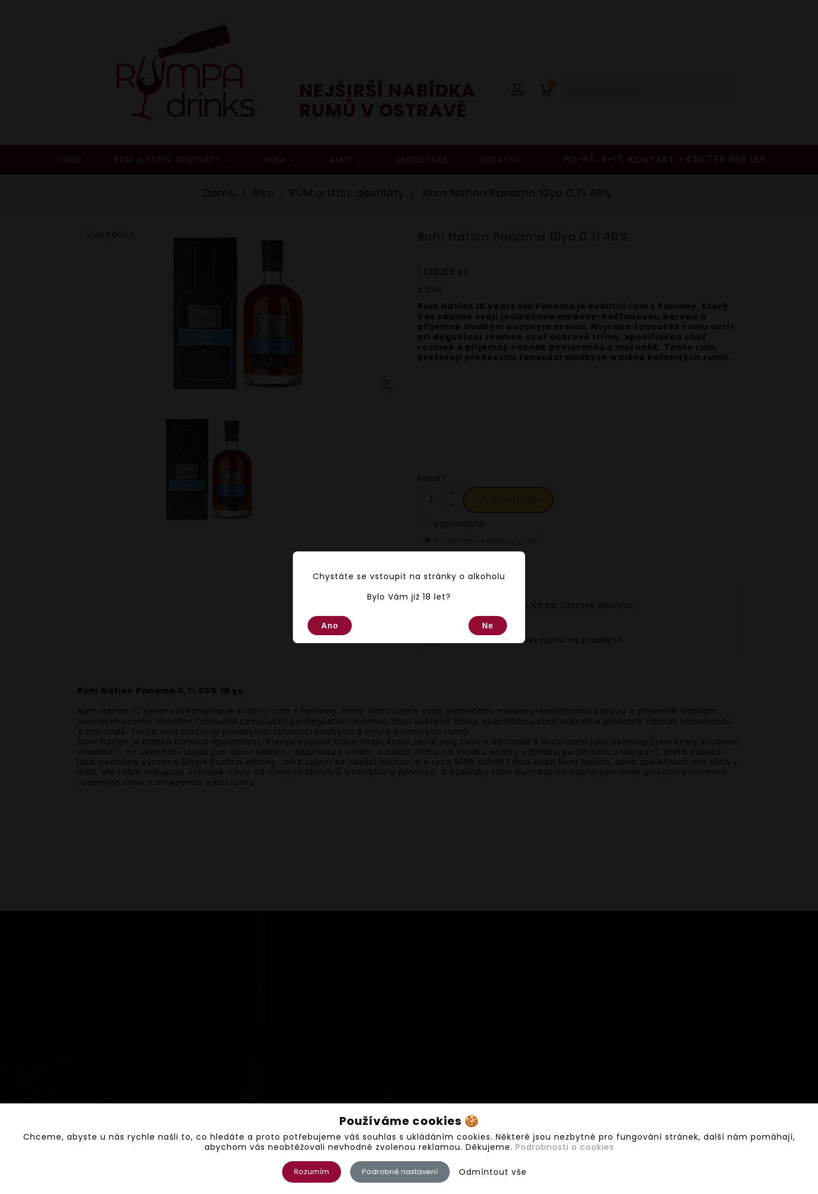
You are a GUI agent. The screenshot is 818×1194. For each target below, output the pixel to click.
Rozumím (311, 1171)
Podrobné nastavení (400, 1171)
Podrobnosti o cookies (564, 1147)
